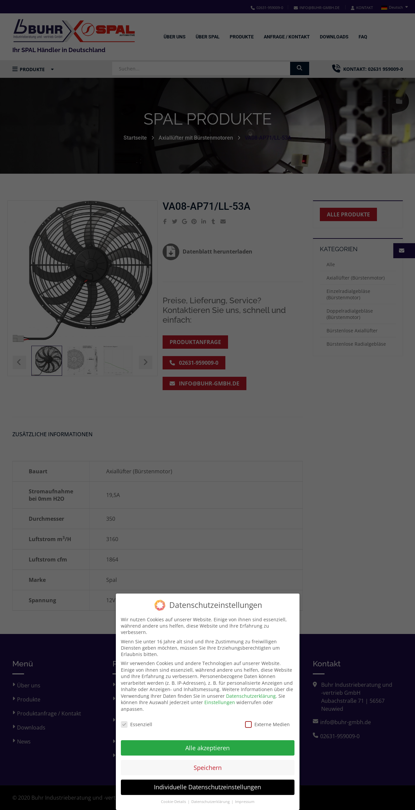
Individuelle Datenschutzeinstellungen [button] (207, 783)
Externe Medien (267, 720)
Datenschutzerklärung (251, 691)
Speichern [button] (208, 763)
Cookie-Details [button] (174, 797)
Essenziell (136, 720)
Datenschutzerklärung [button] (211, 797)
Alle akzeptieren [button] (207, 743)
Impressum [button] (244, 797)
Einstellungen (219, 698)
